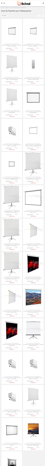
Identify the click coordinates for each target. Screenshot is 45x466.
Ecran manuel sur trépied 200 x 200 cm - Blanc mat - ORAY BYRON (33, 411)
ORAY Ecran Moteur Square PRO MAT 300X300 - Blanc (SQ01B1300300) (33, 145)
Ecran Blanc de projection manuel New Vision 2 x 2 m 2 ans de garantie (33, 278)
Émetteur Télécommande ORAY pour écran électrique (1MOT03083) (33, 79)
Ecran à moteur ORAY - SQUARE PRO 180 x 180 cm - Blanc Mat (33, 378)
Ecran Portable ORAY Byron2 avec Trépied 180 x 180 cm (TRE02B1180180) (12, 79)
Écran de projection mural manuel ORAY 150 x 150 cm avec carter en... (33, 312)
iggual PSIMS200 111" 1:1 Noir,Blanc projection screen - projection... (12, 46)
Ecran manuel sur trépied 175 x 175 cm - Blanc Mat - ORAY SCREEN (33, 445)
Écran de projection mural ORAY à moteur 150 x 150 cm (33, 212)
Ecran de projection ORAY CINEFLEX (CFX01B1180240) (33, 112)
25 (42, 15)
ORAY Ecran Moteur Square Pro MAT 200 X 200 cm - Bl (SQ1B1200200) (11, 179)
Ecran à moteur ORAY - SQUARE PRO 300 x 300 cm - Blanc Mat (11, 145)
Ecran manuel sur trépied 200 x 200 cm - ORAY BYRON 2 (12, 112)
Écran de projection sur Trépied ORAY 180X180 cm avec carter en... (12, 245)
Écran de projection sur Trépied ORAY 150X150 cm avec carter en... (12, 278)
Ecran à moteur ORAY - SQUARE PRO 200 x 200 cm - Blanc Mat (11, 411)
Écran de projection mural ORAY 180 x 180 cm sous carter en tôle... (12, 312)
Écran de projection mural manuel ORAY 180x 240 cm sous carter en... (33, 245)
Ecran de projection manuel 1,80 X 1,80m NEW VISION (12, 345)
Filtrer (4, 15)
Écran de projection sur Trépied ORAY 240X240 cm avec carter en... (12, 212)
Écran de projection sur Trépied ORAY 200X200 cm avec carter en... (33, 179)
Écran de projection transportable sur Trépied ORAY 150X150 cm (33, 345)
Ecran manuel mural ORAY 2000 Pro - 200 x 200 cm (11, 445)
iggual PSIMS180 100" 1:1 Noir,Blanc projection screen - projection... (33, 46)
